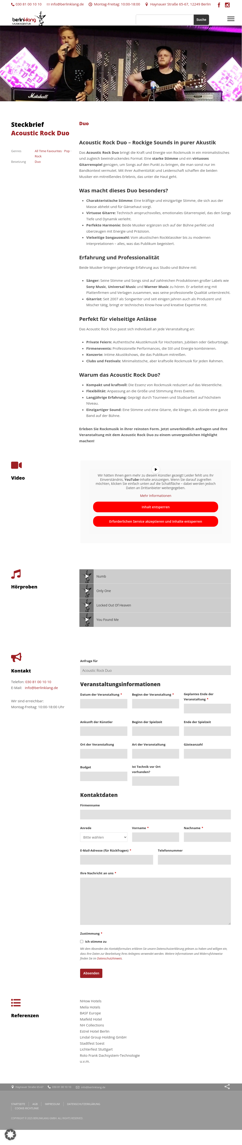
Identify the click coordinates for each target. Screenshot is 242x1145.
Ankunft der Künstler (96, 722)
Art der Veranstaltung (149, 744)
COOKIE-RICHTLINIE (27, 1108)
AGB (35, 1104)
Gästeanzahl (193, 744)
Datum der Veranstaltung (101, 694)
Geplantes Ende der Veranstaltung (199, 696)
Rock (38, 156)
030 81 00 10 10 (26, 4)
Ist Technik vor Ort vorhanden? (146, 769)
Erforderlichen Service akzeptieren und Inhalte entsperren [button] (155, 521)
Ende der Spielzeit (197, 722)
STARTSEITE (18, 1104)
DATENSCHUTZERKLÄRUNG (83, 1104)
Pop (67, 151)
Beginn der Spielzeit (147, 722)
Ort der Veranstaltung (97, 744)
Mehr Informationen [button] (155, 496)
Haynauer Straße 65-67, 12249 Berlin (178, 4)
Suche (201, 20)
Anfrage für (89, 661)
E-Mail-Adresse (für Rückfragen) (105, 850)
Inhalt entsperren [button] (155, 507)
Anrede (85, 828)
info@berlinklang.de (65, 4)
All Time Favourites (48, 151)
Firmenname (90, 805)
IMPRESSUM (52, 1104)
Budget (85, 767)
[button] (10, 1134)
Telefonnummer (170, 850)
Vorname (140, 828)
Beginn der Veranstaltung (153, 694)
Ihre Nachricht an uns (98, 873)
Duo (38, 161)
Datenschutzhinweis (109, 958)
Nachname (193, 828)
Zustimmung (91, 933)
